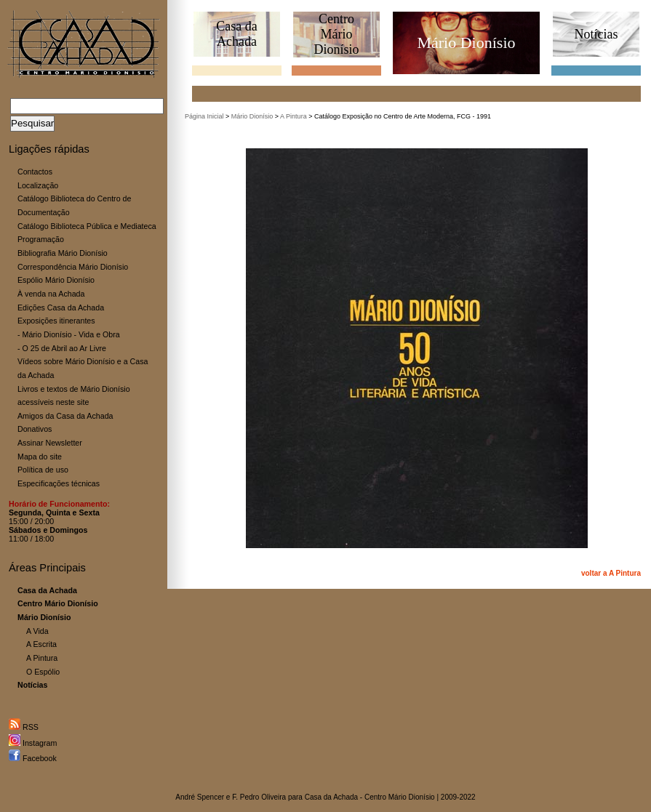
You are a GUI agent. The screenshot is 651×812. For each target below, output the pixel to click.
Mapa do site (39, 456)
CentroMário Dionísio (336, 34)
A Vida (37, 631)
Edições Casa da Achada (60, 307)
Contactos (34, 171)
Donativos (34, 429)
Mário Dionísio (252, 116)
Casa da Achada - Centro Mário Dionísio (370, 797)
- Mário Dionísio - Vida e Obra (68, 334)
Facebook (33, 758)
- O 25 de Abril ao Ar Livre (61, 348)
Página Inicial (204, 116)
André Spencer (199, 797)
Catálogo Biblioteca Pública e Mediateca (86, 226)
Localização (37, 185)
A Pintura (41, 658)
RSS (24, 727)
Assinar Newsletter (49, 442)
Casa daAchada (236, 34)
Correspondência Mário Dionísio (72, 266)
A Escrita (41, 644)
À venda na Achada (50, 293)
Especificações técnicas (58, 483)
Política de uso (42, 469)
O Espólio (43, 671)
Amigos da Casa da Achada (65, 415)
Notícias (596, 34)
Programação (40, 239)
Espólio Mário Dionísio (56, 280)
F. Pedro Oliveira (259, 797)
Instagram (33, 743)
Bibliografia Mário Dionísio (62, 253)
